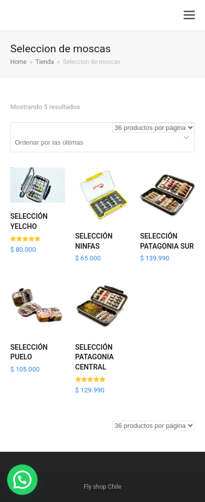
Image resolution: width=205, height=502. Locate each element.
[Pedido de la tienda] (102, 142)
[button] (189, 15)
